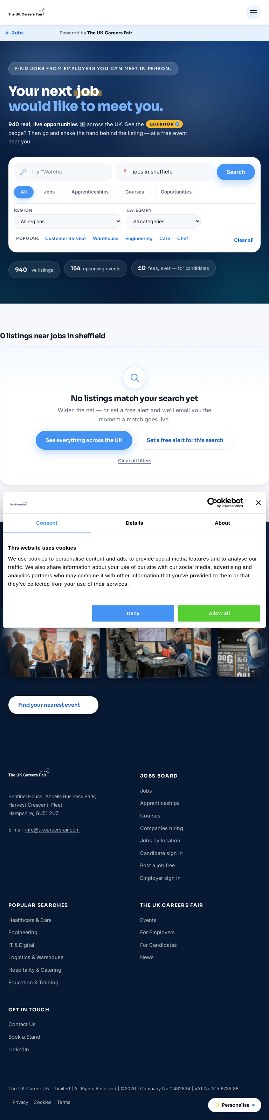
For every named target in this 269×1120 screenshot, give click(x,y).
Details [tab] (134, 523)
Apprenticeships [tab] (90, 192)
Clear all (244, 240)
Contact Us (22, 1024)
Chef (182, 238)
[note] (82, 124)
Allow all (219, 613)
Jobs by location (160, 840)
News (147, 957)
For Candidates (158, 945)
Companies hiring (161, 828)
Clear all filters (134, 460)
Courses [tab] (134, 192)
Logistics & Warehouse (35, 957)
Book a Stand (24, 1037)
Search (236, 172)
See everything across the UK (84, 440)
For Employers (157, 932)
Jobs (146, 791)
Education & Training (33, 982)
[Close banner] (258, 502)
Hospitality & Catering (34, 970)
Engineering (138, 238)
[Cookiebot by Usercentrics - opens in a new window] (212, 502)
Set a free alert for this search (185, 440)
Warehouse (105, 238)
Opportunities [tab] (176, 192)
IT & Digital (21, 945)
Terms (63, 1102)
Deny (133, 613)
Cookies (42, 1102)
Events (148, 920)
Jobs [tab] (49, 192)
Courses (150, 816)
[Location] (170, 171)
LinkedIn (18, 1049)
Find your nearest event (53, 705)
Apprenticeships (160, 803)
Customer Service (65, 238)
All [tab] (24, 192)
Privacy (20, 1102)
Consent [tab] (46, 523)
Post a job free (157, 865)
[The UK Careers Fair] (26, 12)
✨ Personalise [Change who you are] (235, 1105)
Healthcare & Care (29, 920)
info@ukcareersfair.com (52, 830)
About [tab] (222, 523)
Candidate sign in (161, 853)
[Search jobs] (68, 171)
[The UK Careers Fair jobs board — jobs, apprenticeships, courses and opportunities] (69, 33)
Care (164, 238)
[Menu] (253, 12)
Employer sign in (160, 878)
